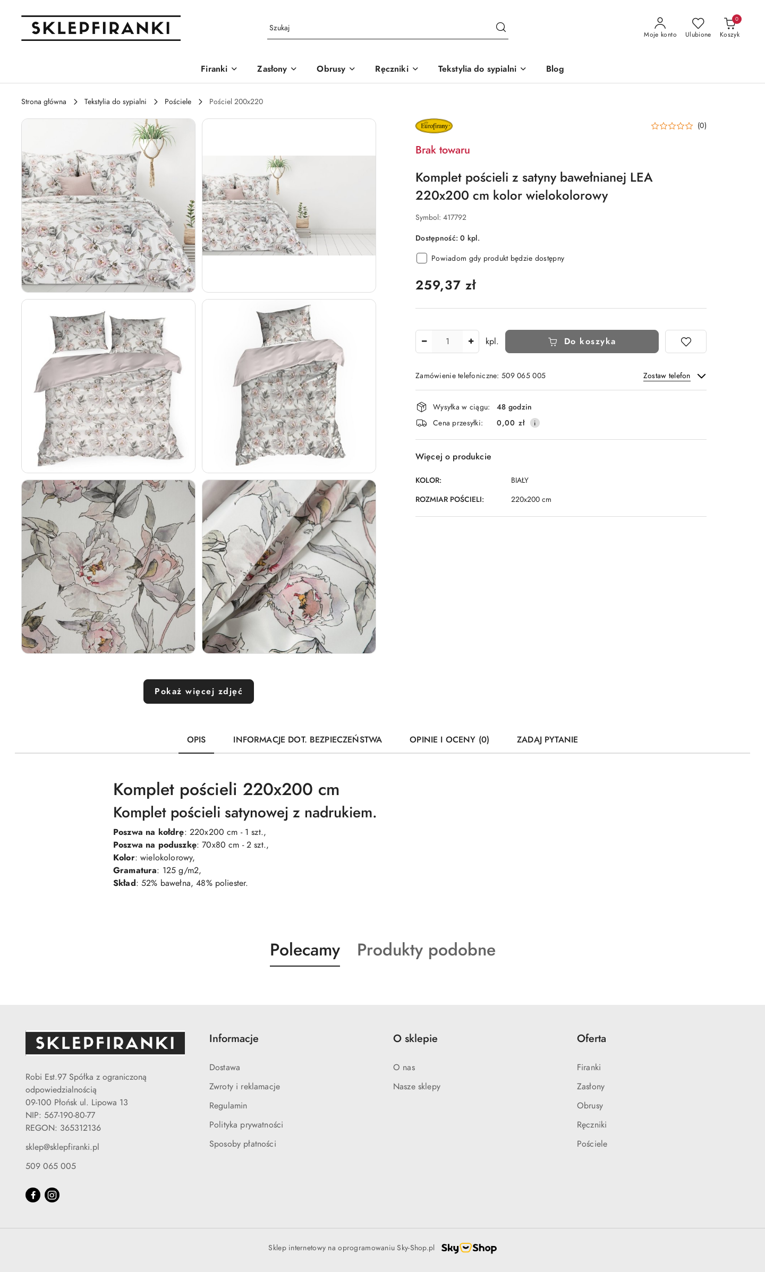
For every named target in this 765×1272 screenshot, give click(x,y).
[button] (108, 205)
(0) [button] (702, 126)
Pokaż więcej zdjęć (199, 691)
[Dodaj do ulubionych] (686, 341)
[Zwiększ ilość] (471, 341)
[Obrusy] (336, 69)
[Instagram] (52, 1195)
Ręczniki (592, 1125)
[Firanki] (219, 69)
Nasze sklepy (416, 1086)
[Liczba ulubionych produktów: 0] (698, 28)
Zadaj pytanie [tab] (547, 740)
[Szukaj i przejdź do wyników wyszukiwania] (501, 28)
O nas (404, 1067)
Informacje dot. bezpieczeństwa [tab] (307, 740)
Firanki (589, 1067)
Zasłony (591, 1086)
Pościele (592, 1144)
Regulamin (228, 1106)
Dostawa (224, 1067)
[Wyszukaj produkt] (387, 28)
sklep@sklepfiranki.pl (62, 1147)
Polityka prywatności (246, 1125)
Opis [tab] (196, 740)
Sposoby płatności (242, 1144)
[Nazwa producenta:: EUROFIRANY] (434, 125)
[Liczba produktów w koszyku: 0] (730, 28)
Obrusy (590, 1106)
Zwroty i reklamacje (244, 1086)
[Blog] (555, 69)
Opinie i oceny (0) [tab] (449, 740)
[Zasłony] (277, 69)
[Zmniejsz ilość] (424, 341)
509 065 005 (51, 1166)
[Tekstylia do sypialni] (482, 69)
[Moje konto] (660, 28)
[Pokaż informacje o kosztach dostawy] (535, 423)
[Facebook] (33, 1195)
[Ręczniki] (397, 69)
